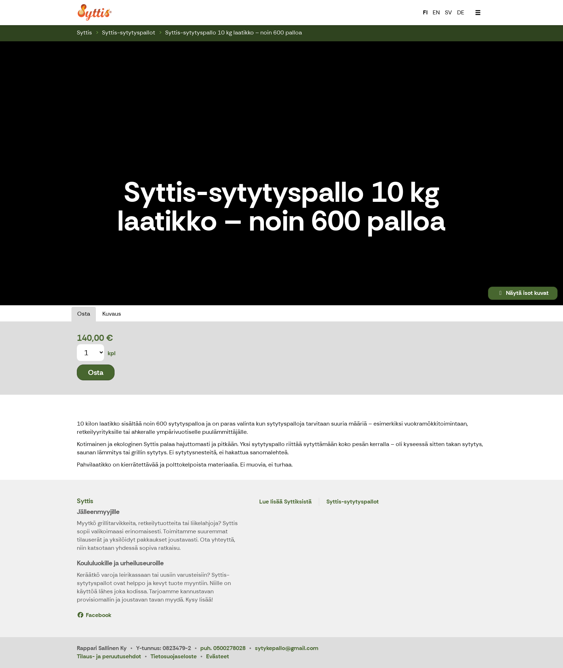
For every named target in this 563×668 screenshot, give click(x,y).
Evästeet (217, 656)
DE (460, 12)
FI (425, 12)
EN (436, 12)
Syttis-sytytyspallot (128, 32)
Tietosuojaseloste (173, 656)
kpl (112, 353)
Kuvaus (111, 313)
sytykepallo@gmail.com (286, 648)
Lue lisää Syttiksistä (285, 501)
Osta (83, 313)
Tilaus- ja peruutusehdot (109, 656)
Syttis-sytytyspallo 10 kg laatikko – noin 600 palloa (233, 32)
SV (448, 12)
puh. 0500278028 (223, 648)
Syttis (84, 32)
